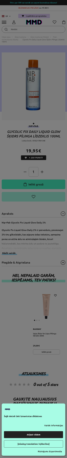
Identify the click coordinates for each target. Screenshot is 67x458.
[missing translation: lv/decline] (34, 444)
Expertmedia (55, 451)
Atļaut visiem (33, 434)
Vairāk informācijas (53, 425)
